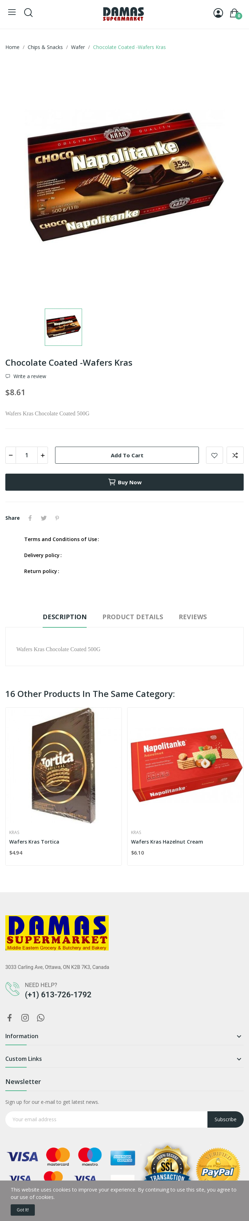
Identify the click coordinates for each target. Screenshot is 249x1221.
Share (30, 518)
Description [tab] (65, 616)
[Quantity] (26, 455)
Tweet (43, 518)
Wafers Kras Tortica (34, 841)
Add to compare (235, 455)
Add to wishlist (214, 455)
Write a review (29, 376)
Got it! (23, 1210)
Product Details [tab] (132, 616)
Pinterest (57, 518)
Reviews (193, 616)
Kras (14, 832)
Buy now (125, 482)
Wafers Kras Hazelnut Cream (167, 841)
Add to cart (127, 455)
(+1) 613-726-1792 (58, 994)
